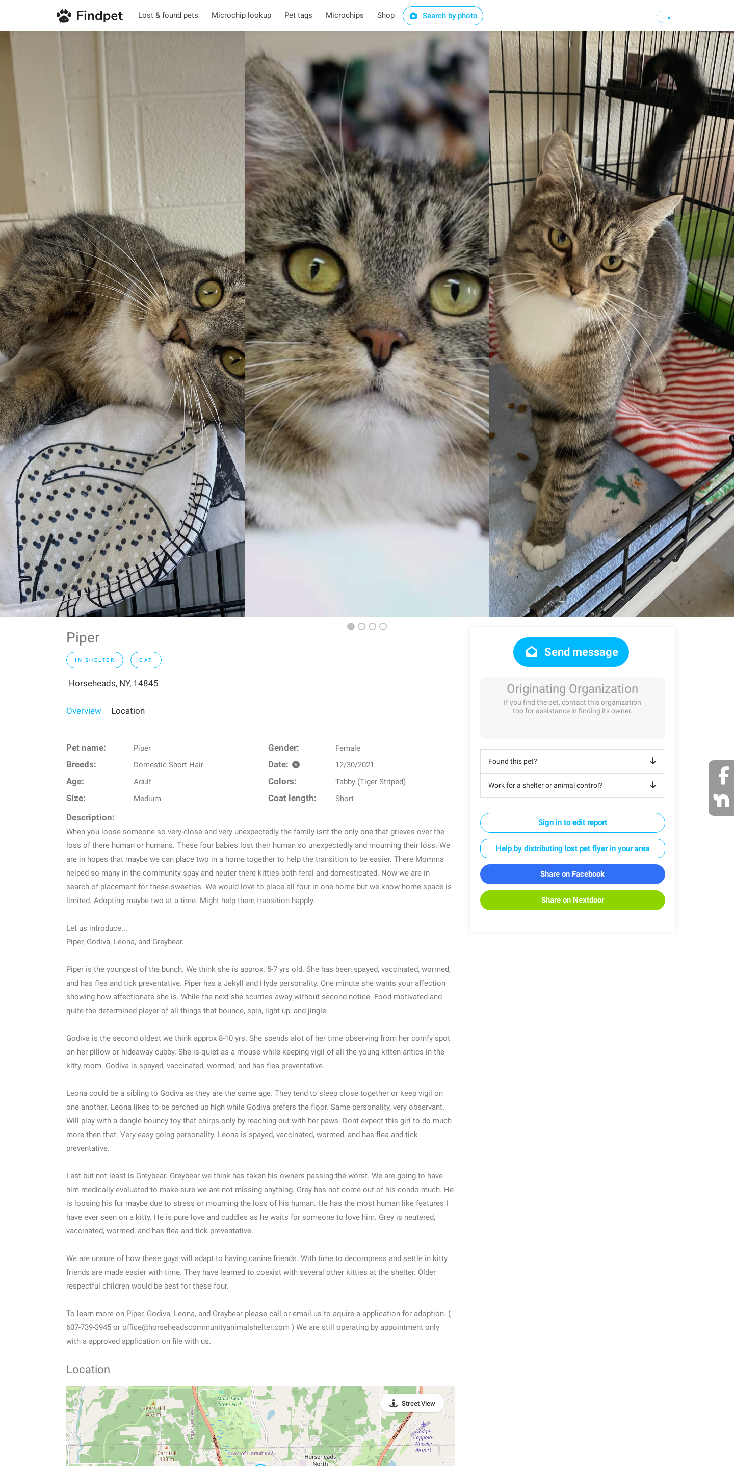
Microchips (345, 15)
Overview (83, 711)
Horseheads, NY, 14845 (114, 683)
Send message (571, 652)
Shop (386, 15)
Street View (418, 1403)
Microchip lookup (241, 15)
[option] (122, 324)
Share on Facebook (572, 874)
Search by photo (443, 15)
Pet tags (298, 15)
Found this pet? (574, 761)
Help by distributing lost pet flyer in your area (572, 848)
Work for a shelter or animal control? (574, 785)
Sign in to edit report (572, 822)
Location (128, 711)
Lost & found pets (168, 15)
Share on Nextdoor (572, 900)
